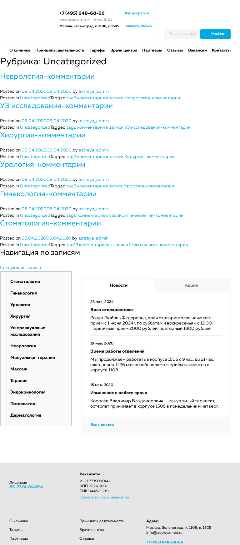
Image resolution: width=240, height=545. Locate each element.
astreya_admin (94, 91)
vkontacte (149, 477)
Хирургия (20, 316)
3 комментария (127, 98)
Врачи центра (123, 50)
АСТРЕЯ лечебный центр (31, 18)
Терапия (19, 381)
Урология (20, 305)
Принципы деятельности (59, 50)
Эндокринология (28, 392)
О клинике (19, 50)
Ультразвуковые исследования (27, 331)
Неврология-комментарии (47, 76)
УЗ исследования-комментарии (56, 106)
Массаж (18, 369)
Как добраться (137, 13)
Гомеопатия (22, 404)
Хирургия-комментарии (43, 135)
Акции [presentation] (191, 285)
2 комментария (132, 127)
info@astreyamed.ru (164, 533)
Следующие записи (20, 267)
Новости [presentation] (119, 285)
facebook (168, 477)
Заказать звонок (138, 26)
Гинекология (23, 293)
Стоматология (25, 282)
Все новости (102, 425)
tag (70, 98)
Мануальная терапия (32, 357)
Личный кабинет (228, 10)
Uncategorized (35, 98)
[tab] (118, 285)
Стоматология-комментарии (50, 223)
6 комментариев (128, 215)
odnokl (186, 477)
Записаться (201, 10)
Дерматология (25, 415)
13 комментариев (131, 245)
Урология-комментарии (42, 164)
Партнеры (152, 50)
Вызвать (215, 10)
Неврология (23, 346)
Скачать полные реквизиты (104, 497)
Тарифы (97, 50)
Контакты (221, 50)
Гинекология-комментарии (48, 194)
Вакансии (197, 50)
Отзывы (175, 50)
